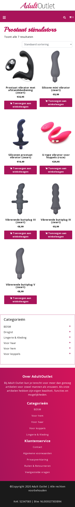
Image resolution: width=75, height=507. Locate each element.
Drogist (8, 332)
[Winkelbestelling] (47, 44)
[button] (64, 17)
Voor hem (10, 348)
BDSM (7, 326)
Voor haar (10, 343)
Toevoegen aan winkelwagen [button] (22, 105)
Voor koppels (12, 354)
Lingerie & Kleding (15, 337)
